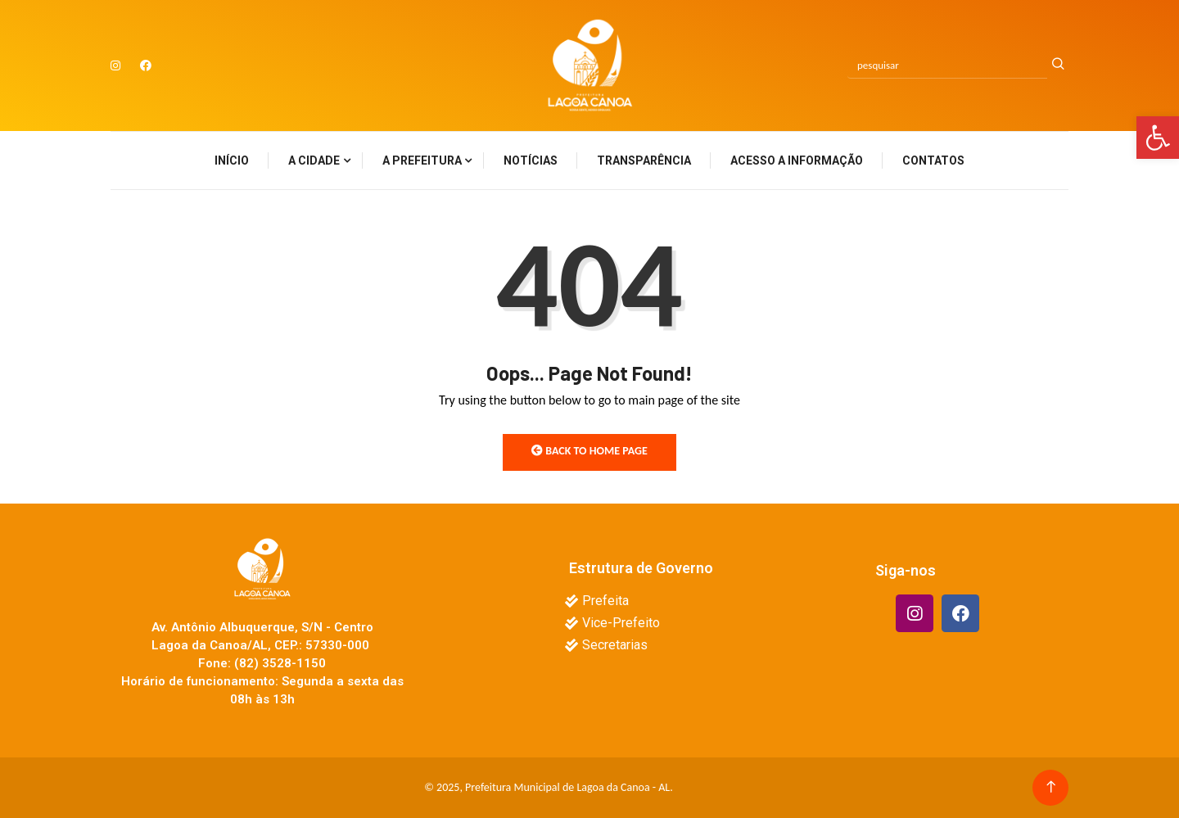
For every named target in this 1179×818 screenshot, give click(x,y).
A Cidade (314, 160)
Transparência (644, 160)
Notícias (531, 160)
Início (232, 160)
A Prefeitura (422, 160)
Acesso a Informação (796, 160)
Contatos (933, 160)
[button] (1157, 137)
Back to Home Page (589, 451)
